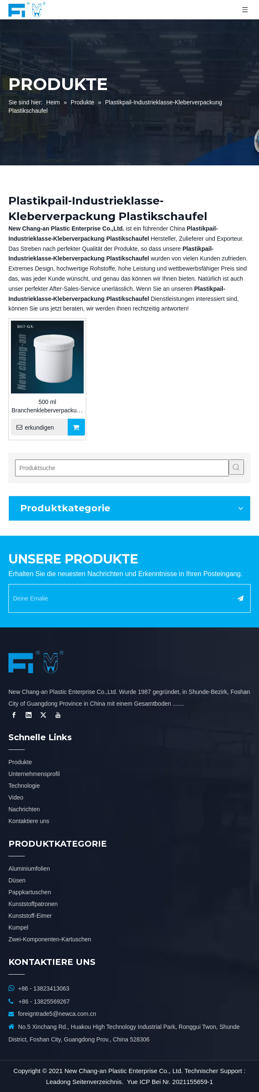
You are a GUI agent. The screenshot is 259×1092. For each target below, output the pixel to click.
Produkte (20, 762)
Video (16, 797)
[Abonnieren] (240, 598)
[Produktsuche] (122, 468)
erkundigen (32, 427)
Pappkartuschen (29, 892)
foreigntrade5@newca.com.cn (57, 1013)
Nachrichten (24, 809)
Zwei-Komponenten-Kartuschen (49, 939)
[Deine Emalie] (117, 598)
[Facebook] (13, 714)
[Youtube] (58, 714)
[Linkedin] (28, 714)
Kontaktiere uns (28, 821)
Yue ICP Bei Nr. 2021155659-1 (170, 1081)
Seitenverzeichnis (97, 1081)
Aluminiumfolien (29, 868)
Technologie (24, 785)
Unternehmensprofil (34, 774)
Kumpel (18, 927)
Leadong (58, 1081)
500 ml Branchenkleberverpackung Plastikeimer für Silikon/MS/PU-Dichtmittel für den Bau (47, 406)
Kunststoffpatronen (33, 904)
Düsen (16, 880)
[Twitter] (43, 714)
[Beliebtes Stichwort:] (236, 467)
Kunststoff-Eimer (30, 915)
